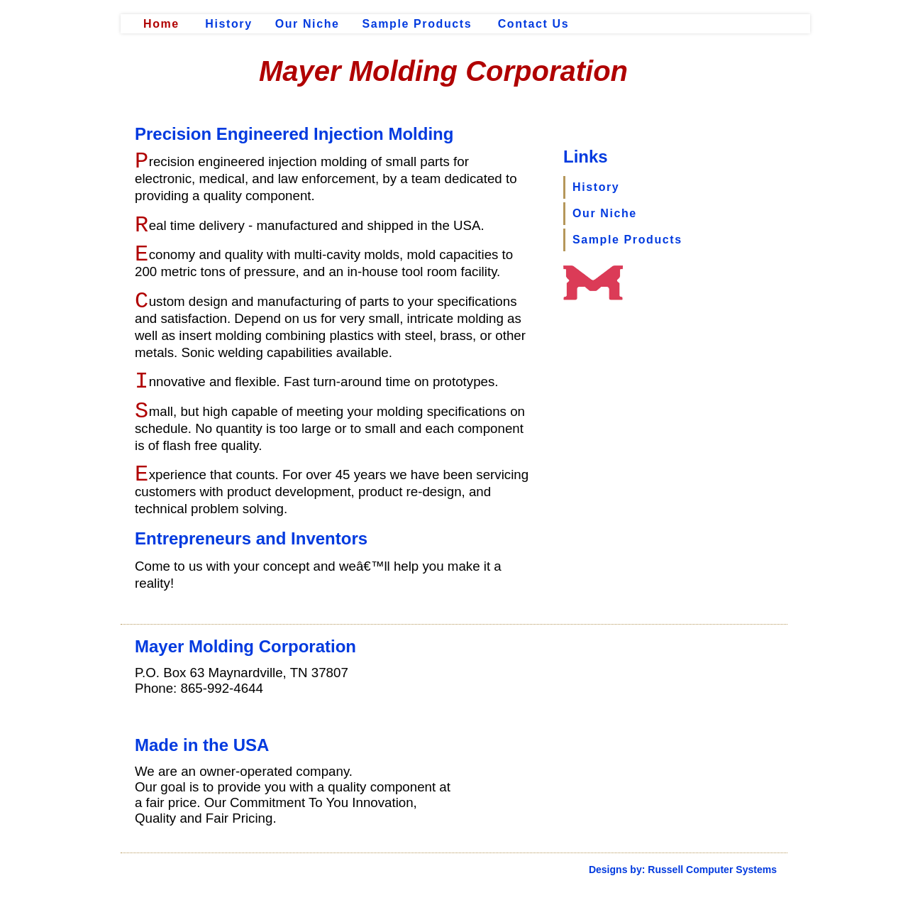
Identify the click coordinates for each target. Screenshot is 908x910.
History (228, 24)
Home (161, 24)
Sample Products (417, 24)
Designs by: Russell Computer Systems (683, 869)
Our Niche (307, 24)
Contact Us (533, 24)
